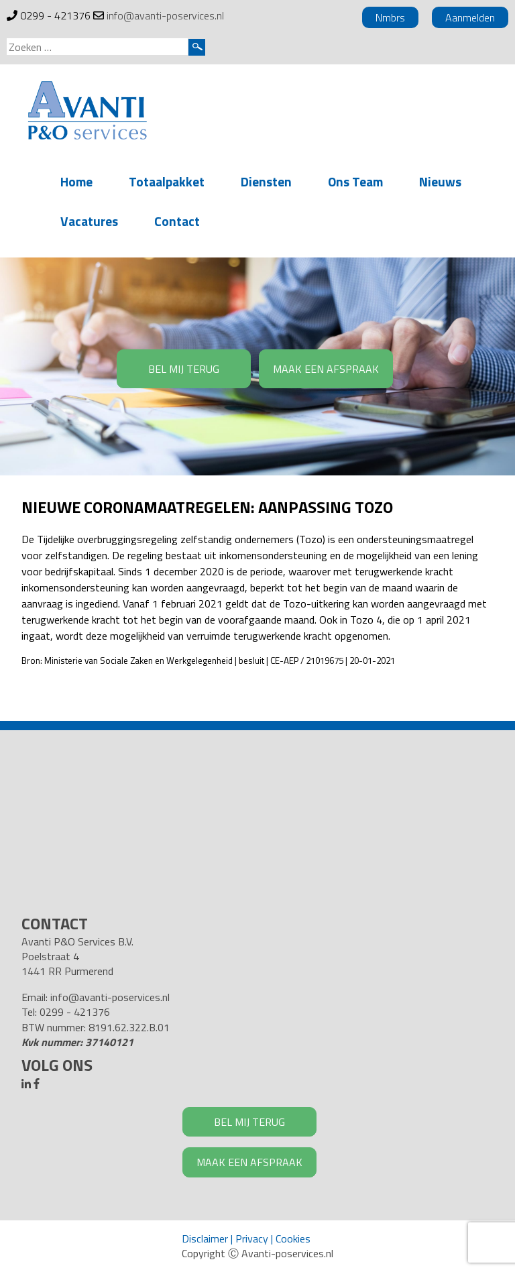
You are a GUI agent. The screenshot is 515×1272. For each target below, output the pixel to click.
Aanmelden (470, 17)
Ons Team (355, 181)
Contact (177, 221)
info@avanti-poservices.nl (165, 15)
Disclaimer (205, 1238)
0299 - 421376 (55, 15)
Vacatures (89, 221)
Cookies (293, 1238)
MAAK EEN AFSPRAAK (326, 369)
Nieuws (440, 181)
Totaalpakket (167, 181)
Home (76, 181)
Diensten (266, 181)
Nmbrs (390, 17)
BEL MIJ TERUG (183, 369)
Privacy (251, 1238)
